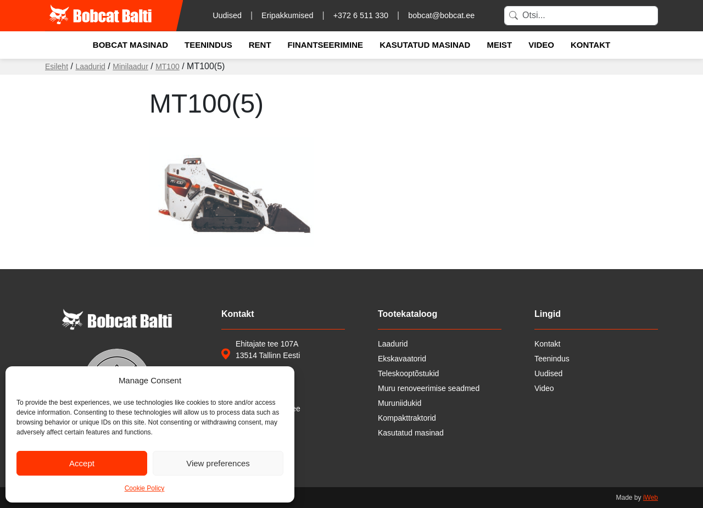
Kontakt (590, 44)
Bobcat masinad (130, 44)
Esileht (56, 66)
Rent (260, 44)
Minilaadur (130, 66)
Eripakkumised (287, 15)
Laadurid (90, 66)
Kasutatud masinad (425, 44)
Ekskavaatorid (402, 358)
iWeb (650, 497)
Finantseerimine (326, 44)
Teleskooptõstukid (408, 373)
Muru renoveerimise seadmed (428, 388)
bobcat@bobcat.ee (441, 15)
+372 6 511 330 (360, 15)
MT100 (167, 66)
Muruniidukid (399, 403)
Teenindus (208, 44)
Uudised (227, 15)
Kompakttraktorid (407, 418)
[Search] (581, 15)
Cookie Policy (145, 488)
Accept (81, 463)
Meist (499, 44)
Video (541, 44)
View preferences (218, 463)
